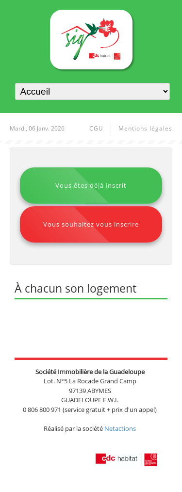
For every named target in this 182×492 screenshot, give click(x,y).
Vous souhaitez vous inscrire (91, 224)
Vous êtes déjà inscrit (91, 185)
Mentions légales (145, 128)
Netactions (120, 428)
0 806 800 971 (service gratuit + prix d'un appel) (90, 409)
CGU (96, 128)
